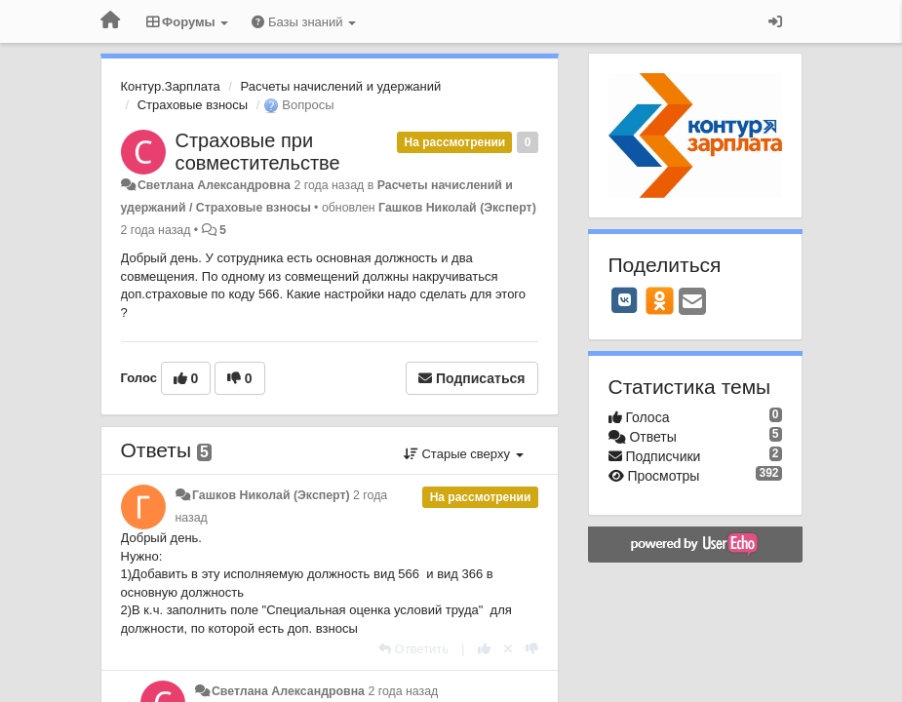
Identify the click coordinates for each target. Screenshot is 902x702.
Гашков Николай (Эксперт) (457, 207)
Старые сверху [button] (464, 454)
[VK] (625, 300)
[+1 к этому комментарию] (484, 649)
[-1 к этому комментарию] (532, 649)
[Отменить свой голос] (508, 649)
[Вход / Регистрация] (775, 21)
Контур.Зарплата (170, 86)
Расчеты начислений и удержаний (341, 86)
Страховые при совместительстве (258, 152)
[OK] (660, 300)
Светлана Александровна (214, 185)
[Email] (692, 303)
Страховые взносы (192, 105)
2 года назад (403, 691)
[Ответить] (413, 649)
